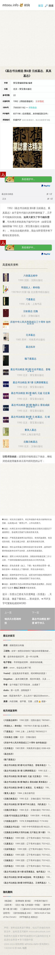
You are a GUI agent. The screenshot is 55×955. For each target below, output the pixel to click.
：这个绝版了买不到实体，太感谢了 (21, 684)
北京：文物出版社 (19, 737)
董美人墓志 (30, 430)
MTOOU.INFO (32, 944)
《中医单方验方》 (41, 901)
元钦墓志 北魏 (30, 311)
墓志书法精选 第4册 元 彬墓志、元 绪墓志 (30, 418)
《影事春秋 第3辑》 (23, 901)
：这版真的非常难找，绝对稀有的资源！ (24, 673)
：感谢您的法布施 (13, 645)
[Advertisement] (27, 38)
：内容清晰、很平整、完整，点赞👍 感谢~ (24, 701)
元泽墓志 (30, 335)
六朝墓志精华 (30, 275)
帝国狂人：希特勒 (30, 287)
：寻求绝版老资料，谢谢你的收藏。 (23, 662)
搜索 (51, 5)
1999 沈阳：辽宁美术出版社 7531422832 (27, 837)
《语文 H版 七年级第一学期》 (27, 905)
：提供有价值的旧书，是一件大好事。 (21, 656)
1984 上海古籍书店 (18, 793)
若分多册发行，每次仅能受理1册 (36, 120)
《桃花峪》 (8, 901)
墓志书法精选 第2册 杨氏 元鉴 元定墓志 (30, 394)
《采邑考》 (8, 905)
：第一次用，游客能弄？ (16, 690)
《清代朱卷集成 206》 (22, 913)
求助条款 (33, 107)
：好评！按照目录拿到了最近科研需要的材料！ (27, 650)
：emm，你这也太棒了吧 (16, 667)
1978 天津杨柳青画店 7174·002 (25, 821)
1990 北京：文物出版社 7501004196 (27, 798)
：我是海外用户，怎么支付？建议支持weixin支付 (27, 695)
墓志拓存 (30, 347)
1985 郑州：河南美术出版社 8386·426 (26, 748)
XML (19, 947)
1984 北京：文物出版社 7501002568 (27, 809)
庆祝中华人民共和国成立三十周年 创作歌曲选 (30, 323)
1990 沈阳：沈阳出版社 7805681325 (27, 720)
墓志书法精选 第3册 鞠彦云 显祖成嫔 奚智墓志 (30, 406)
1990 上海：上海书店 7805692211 (24, 731)
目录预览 (40, 101)
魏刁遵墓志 (30, 358)
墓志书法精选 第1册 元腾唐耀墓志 (30, 382)
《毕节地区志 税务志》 (28, 917)
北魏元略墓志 (30, 441)
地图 (24, 947)
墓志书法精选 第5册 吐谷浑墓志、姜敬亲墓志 (30, 370)
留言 (40, 5)
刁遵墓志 (30, 299)
